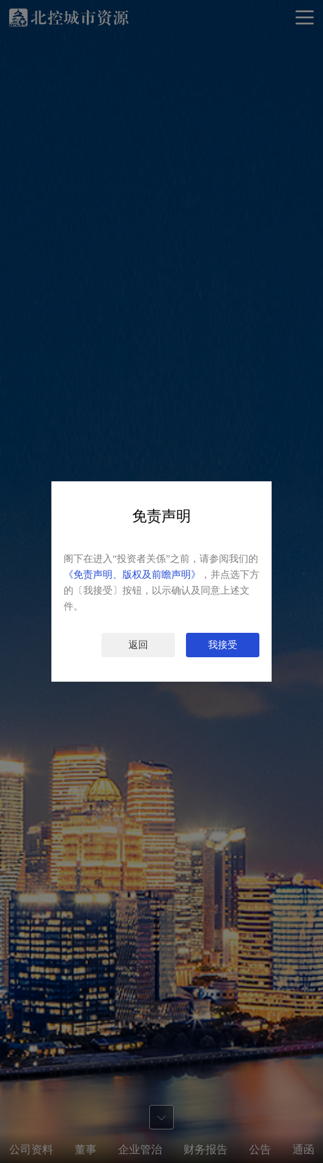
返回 (138, 645)
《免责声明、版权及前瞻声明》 (132, 574)
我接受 (222, 645)
